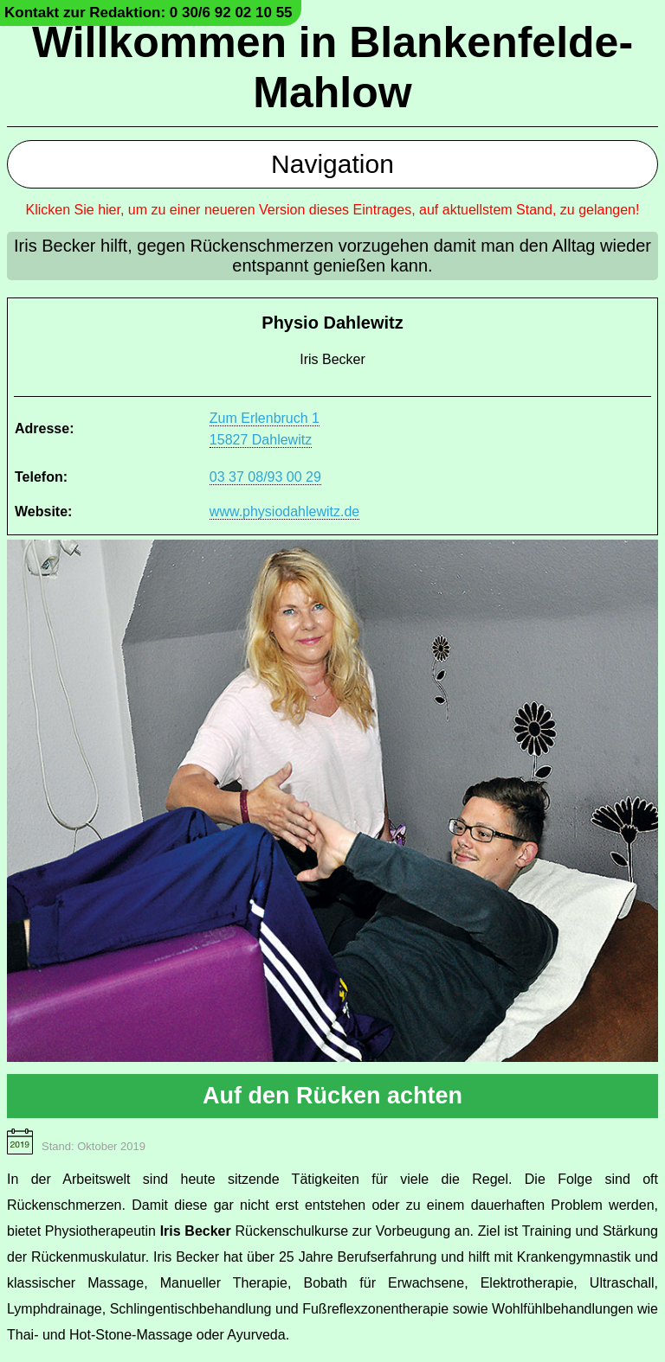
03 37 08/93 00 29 (265, 477)
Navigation (332, 164)
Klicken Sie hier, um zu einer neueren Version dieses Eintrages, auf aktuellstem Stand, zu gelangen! (333, 209)
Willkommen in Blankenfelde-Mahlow (332, 67)
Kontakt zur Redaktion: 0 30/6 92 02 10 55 (148, 12)
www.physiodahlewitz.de (284, 511)
